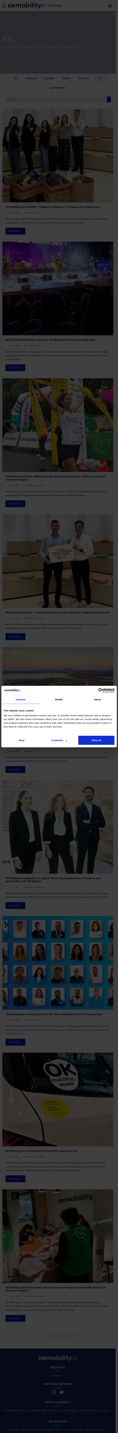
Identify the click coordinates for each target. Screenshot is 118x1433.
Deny (22, 740)
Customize (59, 740)
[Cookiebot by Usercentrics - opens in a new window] (100, 690)
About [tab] (97, 699)
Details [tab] (59, 699)
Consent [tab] (20, 699)
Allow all (96, 740)
